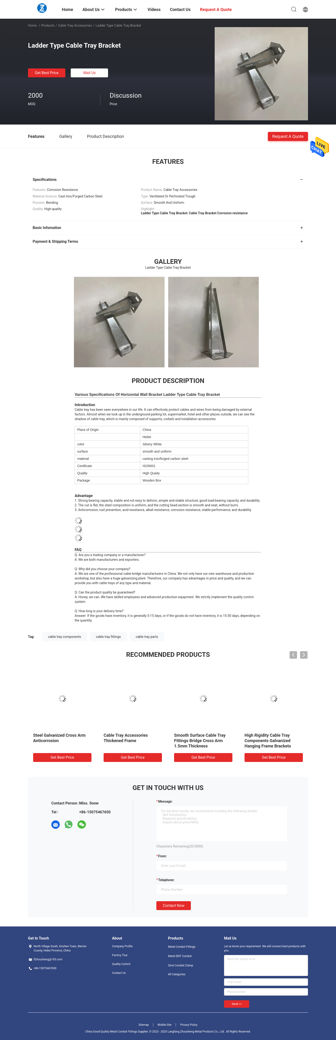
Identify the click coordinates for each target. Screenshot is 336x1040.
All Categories (176, 974)
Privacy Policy (188, 1024)
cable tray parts (147, 637)
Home (32, 25)
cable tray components (64, 637)
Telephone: (166, 880)
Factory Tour (120, 955)
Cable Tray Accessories (75, 25)
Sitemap (144, 1024)
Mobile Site (165, 1024)
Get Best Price (47, 73)
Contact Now (173, 905)
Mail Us (89, 73)
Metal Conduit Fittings (182, 946)
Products (47, 25)
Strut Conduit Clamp (180, 965)
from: (162, 856)
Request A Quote (288, 136)
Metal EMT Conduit (180, 956)
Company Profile (122, 946)
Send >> (237, 1004)
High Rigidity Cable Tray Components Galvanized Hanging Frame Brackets (268, 740)
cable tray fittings (108, 637)
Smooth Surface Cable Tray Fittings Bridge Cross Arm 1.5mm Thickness (200, 740)
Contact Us (119, 973)
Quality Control (121, 964)
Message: (165, 801)
